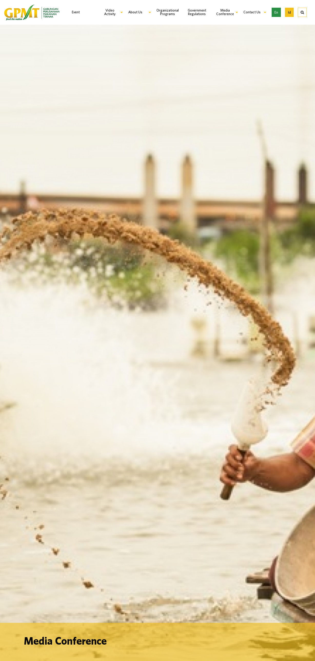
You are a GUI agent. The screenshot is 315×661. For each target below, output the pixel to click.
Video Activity (110, 12)
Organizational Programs (167, 12)
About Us (135, 12)
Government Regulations (197, 12)
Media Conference (225, 12)
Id (289, 12)
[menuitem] (82, 12)
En (276, 12)
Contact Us (252, 12)
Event (76, 12)
